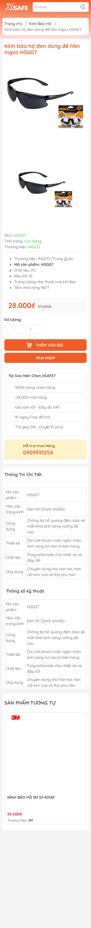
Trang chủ (13, 23)
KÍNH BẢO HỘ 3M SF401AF (31, 797)
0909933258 (38, 452)
